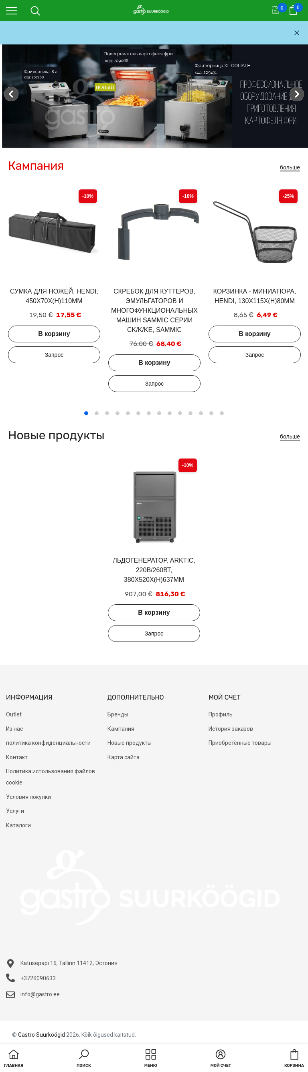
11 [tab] (190, 413)
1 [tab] (86, 413)
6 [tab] (138, 413)
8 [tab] (159, 413)
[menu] (11, 10)
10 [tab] (180, 413)
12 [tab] (201, 413)
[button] (84, 1059)
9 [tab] (170, 413)
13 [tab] (211, 413)
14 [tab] (222, 413)
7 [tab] (149, 413)
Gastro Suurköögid (41, 1035)
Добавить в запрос (54, 354)
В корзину (54, 333)
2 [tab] (97, 413)
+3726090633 (38, 978)
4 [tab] (118, 413)
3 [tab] (107, 413)
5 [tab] (128, 413)
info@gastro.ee (40, 994)
